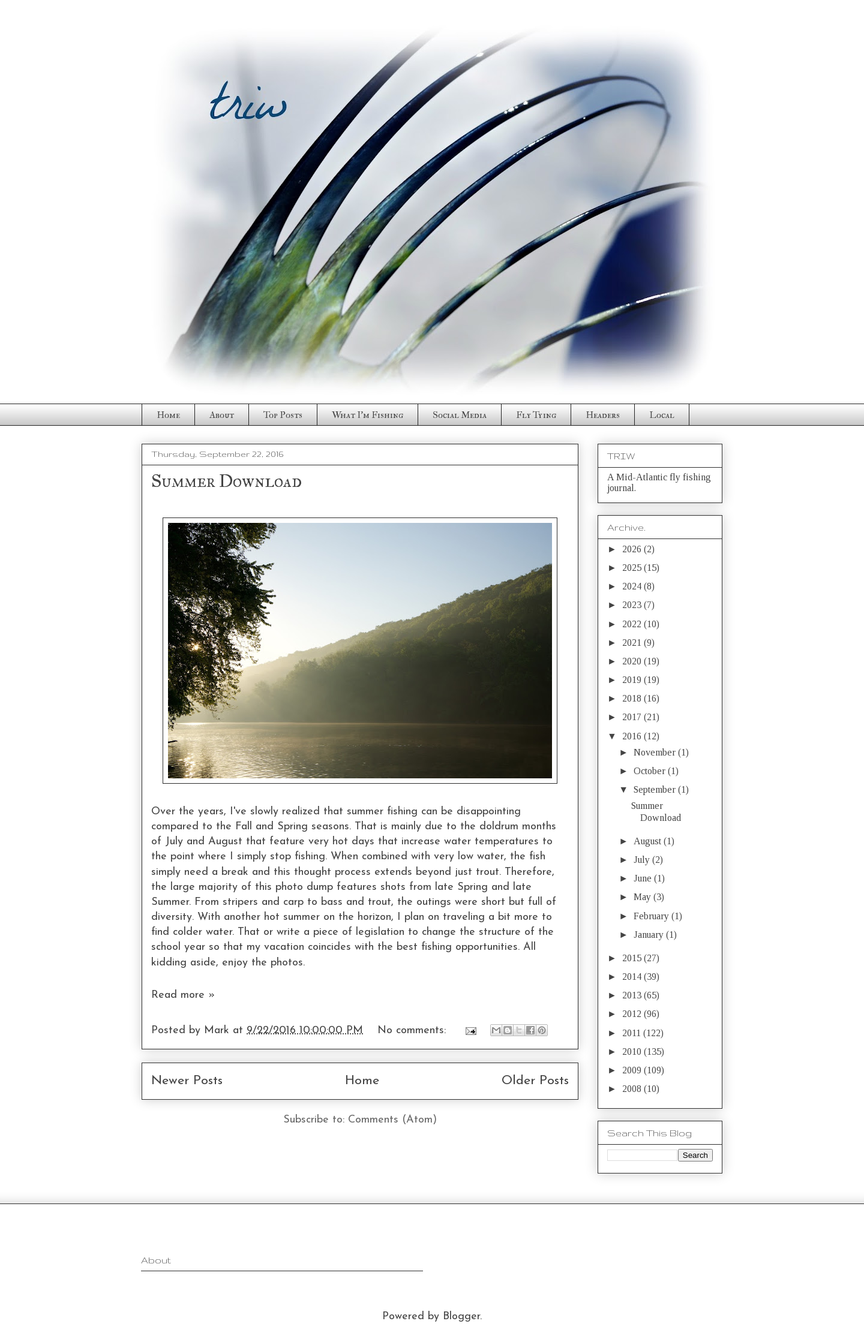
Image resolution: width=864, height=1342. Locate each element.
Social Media (460, 415)
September (656, 789)
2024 (633, 586)
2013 (633, 995)
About (221, 415)
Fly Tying (536, 415)
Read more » (183, 995)
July (643, 859)
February (652, 916)
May (643, 897)
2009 (633, 1070)
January (650, 934)
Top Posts (282, 415)
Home (168, 415)
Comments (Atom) (392, 1120)
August (649, 841)
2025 (633, 567)
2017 (633, 717)
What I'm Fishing (367, 415)
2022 (633, 624)
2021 (633, 642)
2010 (633, 1051)
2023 (633, 605)
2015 (633, 958)
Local (661, 415)
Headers (603, 415)
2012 (633, 1014)
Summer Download (226, 481)
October (651, 771)
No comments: (413, 1030)
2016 (633, 736)
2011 (632, 1033)
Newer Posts (187, 1081)
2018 (633, 698)
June (644, 878)
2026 (633, 549)
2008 (633, 1089)
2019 (633, 680)
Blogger (461, 1316)
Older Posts (535, 1081)
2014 (633, 976)
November (656, 752)
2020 (633, 661)
